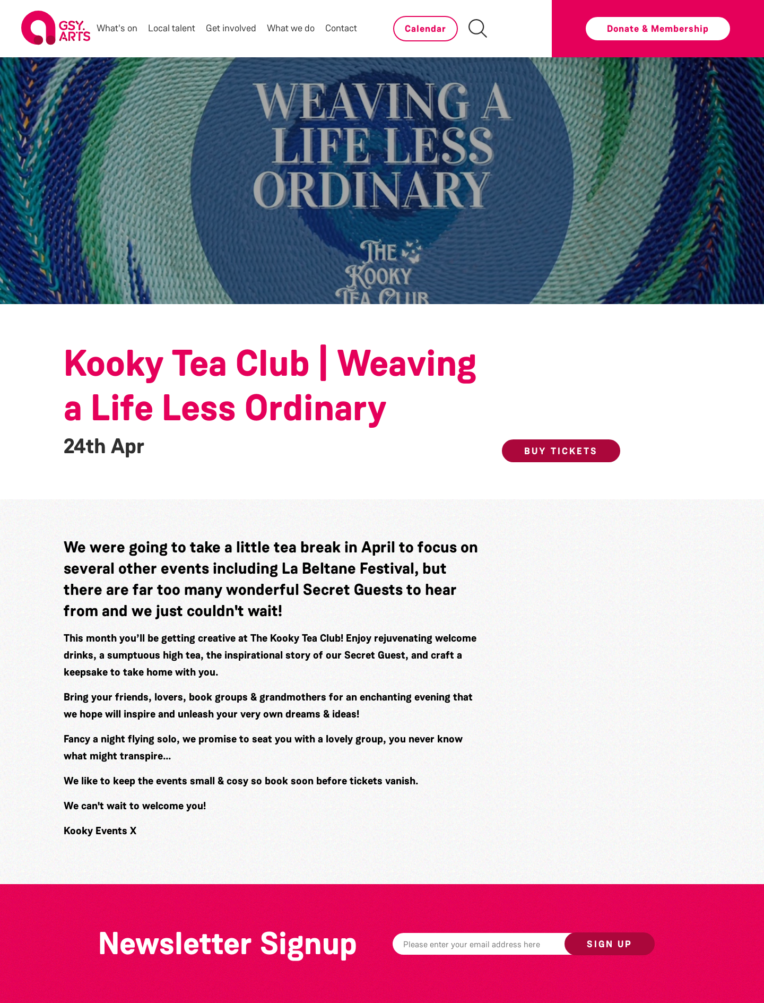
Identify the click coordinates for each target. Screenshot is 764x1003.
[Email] (495, 944)
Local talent (171, 28)
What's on (117, 28)
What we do (291, 28)
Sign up (609, 944)
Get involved (231, 28)
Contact (341, 28)
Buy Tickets (561, 451)
